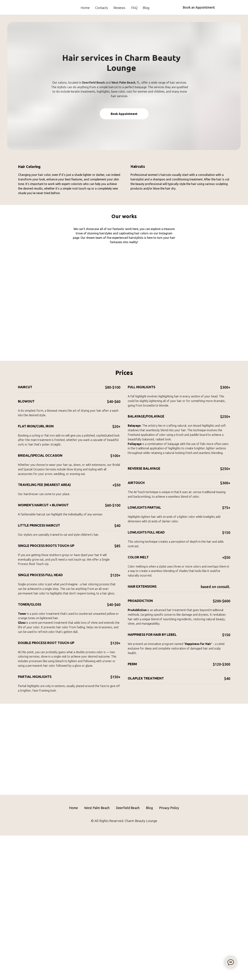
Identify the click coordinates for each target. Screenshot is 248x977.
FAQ (134, 8)
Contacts (101, 8)
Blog (146, 8)
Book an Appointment (199, 7)
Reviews (119, 8)
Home (85, 8)
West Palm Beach (97, 949)
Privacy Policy (169, 949)
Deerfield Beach (128, 949)
